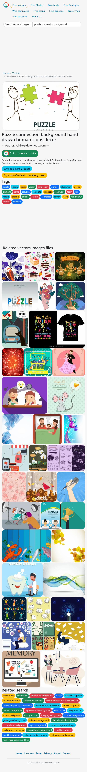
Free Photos (36, 5)
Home (6, 73)
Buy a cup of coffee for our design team (24, 175)
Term (39, 753)
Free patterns (19, 16)
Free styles (74, 11)
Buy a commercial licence (17, 168)
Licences (29, 753)
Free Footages (71, 5)
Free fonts (53, 5)
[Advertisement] (43, 50)
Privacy (48, 753)
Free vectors (19, 5)
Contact (67, 753)
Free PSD (36, 16)
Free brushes (56, 11)
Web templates (20, 11)
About (57, 753)
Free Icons (39, 11)
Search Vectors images (17, 24)
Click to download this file (20, 153)
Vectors (16, 73)
